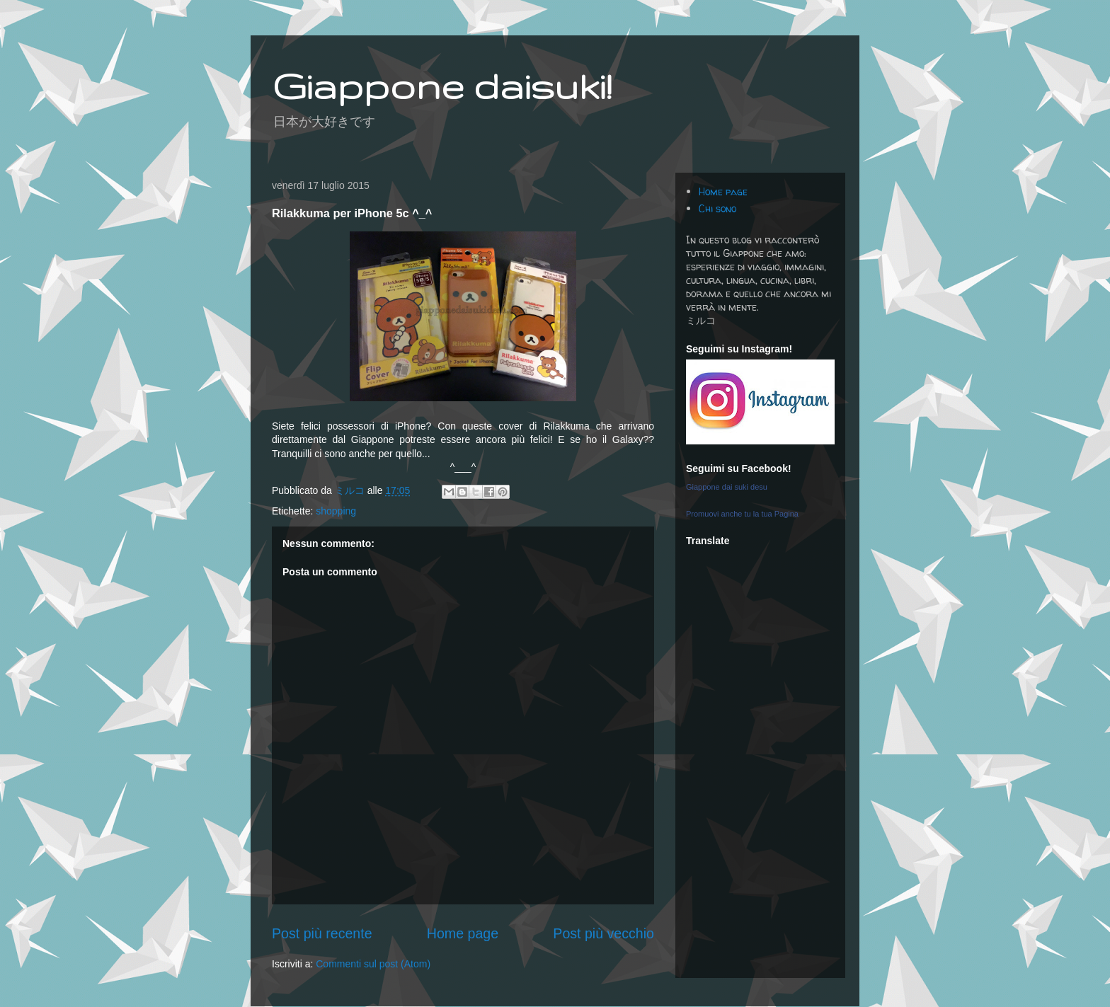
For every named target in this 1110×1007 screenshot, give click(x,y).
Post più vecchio (603, 933)
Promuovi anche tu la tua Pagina (742, 514)
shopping (336, 511)
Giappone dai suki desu (726, 487)
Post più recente (322, 933)
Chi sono (717, 208)
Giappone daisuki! (442, 85)
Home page (462, 933)
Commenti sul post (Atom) (373, 963)
